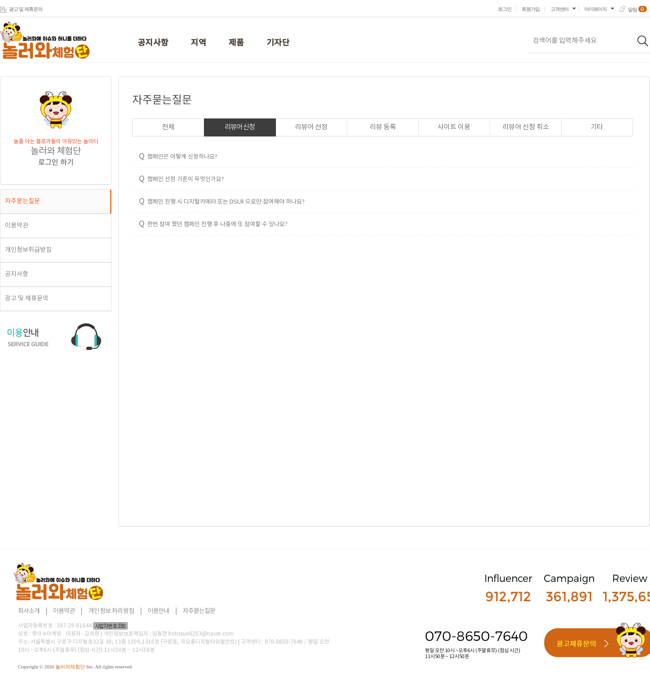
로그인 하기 (56, 163)
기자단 (277, 43)
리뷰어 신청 (240, 127)
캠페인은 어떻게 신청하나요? (178, 156)
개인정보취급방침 (28, 250)
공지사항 (153, 43)
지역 (198, 43)
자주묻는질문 (22, 201)
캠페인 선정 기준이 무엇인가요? (181, 179)
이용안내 (158, 611)
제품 (236, 43)
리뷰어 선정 (311, 127)
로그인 (504, 9)
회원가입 (531, 9)
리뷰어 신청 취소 (525, 127)
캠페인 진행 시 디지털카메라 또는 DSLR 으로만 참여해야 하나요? (222, 201)
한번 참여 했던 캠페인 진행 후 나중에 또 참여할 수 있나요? (213, 224)
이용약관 (16, 225)
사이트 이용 (454, 127)
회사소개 (29, 611)
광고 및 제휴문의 (25, 9)
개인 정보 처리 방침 (111, 611)
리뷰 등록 (383, 127)
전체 (168, 127)
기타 (597, 127)
